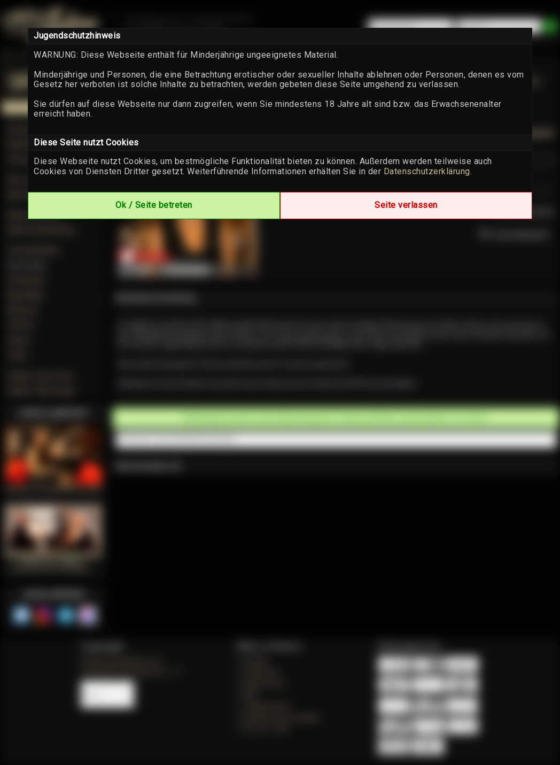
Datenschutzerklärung (427, 171)
